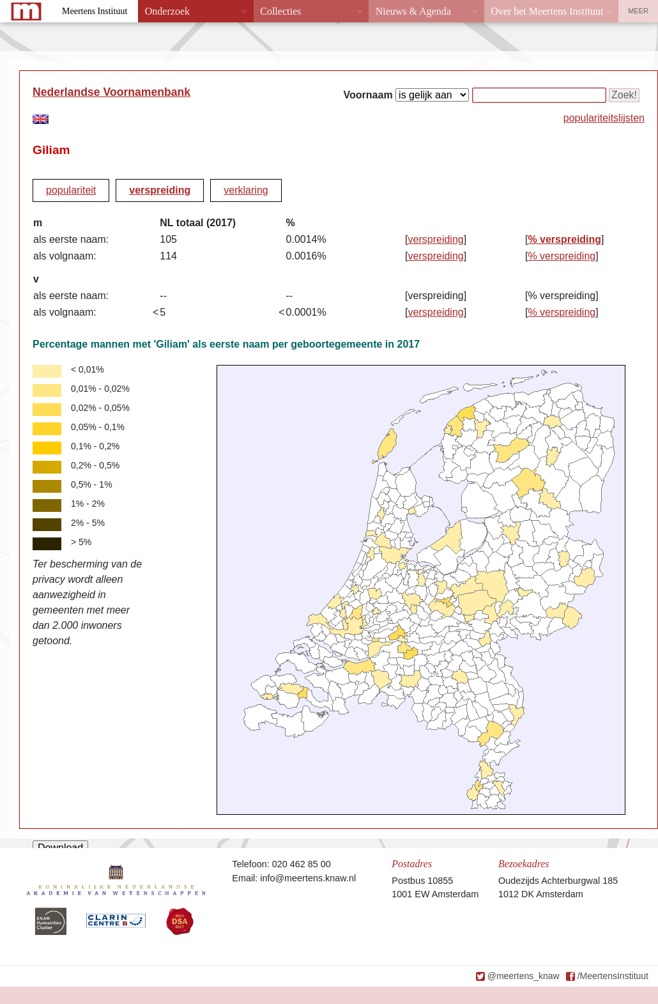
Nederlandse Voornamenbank (111, 92)
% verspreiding (564, 239)
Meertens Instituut (94, 11)
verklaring (246, 190)
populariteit (71, 190)
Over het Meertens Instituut (547, 11)
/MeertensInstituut (613, 976)
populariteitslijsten (604, 117)
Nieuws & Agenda (413, 11)
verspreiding (159, 190)
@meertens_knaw (523, 976)
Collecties (280, 11)
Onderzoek (167, 11)
